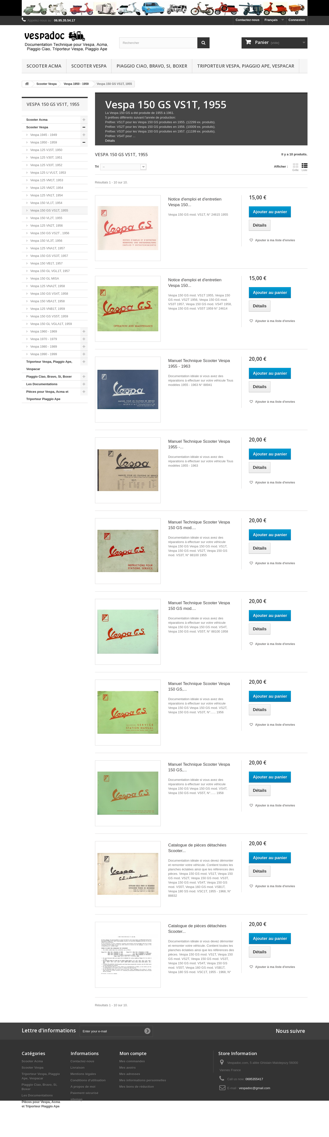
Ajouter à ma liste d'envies (274, 240)
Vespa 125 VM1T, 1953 (46, 180)
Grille (295, 167)
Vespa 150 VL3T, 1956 (46, 240)
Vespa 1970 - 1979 (43, 339)
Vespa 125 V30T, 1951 (46, 157)
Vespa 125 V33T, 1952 (46, 165)
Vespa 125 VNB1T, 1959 (47, 309)
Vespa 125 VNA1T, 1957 (47, 248)
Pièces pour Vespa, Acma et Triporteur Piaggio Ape (47, 395)
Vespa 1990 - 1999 (43, 354)
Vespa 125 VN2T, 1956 (46, 225)
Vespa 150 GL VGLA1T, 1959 (51, 324)
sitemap (77, 1099)
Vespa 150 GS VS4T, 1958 (49, 293)
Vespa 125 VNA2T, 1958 (47, 286)
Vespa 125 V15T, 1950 (46, 150)
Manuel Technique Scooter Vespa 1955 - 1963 (199, 363)
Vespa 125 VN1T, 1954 (46, 195)
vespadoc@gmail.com (254, 1088)
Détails (110, 140)
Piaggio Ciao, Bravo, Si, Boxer (152, 66)
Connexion (296, 20)
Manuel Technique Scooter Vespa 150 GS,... (199, 686)
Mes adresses (129, 1074)
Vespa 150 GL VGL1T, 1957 (50, 271)
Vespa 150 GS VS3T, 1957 (49, 256)
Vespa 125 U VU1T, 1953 (48, 172)
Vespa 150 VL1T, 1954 (46, 203)
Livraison (78, 1067)
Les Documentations (42, 384)
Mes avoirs (127, 1067)
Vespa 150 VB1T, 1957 (46, 263)
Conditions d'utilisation (88, 1080)
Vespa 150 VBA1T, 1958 (47, 301)
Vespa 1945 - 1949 (43, 135)
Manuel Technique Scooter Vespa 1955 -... (199, 444)
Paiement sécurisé (84, 1093)
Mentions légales (83, 1074)
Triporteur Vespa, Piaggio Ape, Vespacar (245, 66)
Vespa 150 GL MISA (44, 278)
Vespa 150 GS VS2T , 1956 (49, 233)
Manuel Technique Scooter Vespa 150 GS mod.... (199, 525)
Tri (97, 166)
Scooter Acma (44, 66)
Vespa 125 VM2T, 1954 (46, 188)
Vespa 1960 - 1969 (43, 331)
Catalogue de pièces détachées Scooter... (197, 848)
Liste (305, 167)
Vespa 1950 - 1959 (43, 142)
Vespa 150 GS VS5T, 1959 (49, 316)
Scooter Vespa (88, 66)
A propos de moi (83, 1086)
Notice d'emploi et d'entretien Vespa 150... (194, 202)
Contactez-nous (248, 20)
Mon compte (133, 1053)
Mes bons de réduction (136, 1086)
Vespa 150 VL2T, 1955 (46, 218)
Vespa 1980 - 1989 (43, 346)
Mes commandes (132, 1061)
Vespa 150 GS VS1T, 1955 (49, 210)
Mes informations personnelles (142, 1080)
